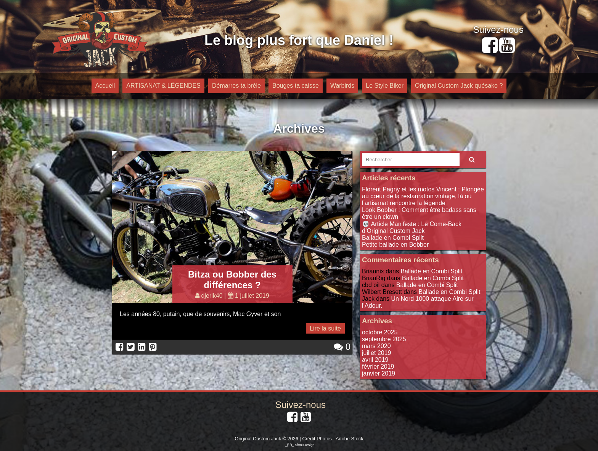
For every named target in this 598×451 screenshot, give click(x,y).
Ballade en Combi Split (393, 237)
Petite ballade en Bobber (395, 244)
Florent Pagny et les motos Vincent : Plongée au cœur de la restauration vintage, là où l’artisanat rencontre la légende (423, 196)
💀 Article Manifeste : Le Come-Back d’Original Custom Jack (411, 227)
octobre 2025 (379, 332)
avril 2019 (375, 359)
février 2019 (378, 366)
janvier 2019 (378, 373)
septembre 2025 (384, 339)
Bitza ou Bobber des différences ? (232, 279)
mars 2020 (376, 346)
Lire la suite (325, 328)
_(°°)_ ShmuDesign (299, 445)
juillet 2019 (376, 353)
